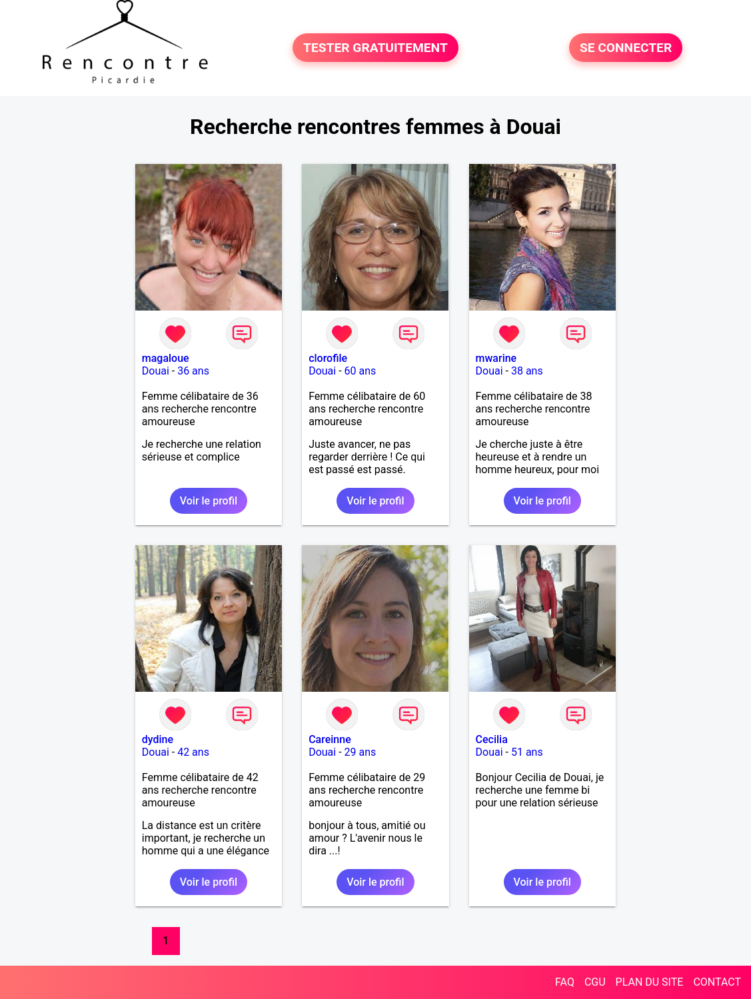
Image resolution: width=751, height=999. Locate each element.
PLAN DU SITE (650, 982)
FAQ (564, 982)
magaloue (165, 358)
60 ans (360, 371)
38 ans (527, 371)
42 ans (193, 752)
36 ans (193, 371)
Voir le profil (208, 501)
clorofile (328, 358)
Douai (155, 371)
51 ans (527, 752)
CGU (595, 982)
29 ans (360, 752)
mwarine (496, 358)
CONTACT (717, 982)
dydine (157, 739)
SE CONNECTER (626, 47)
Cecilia (492, 739)
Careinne (330, 739)
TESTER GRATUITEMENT (375, 47)
